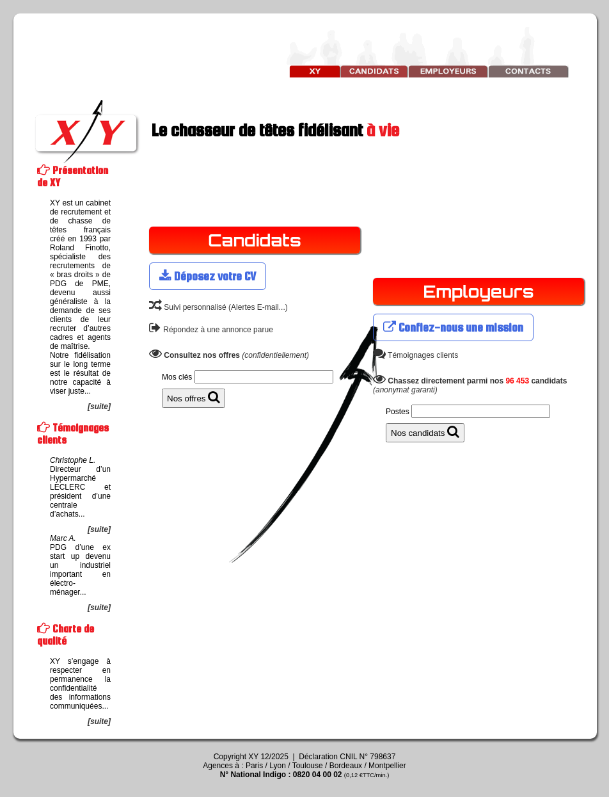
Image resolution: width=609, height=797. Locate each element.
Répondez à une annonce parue (211, 329)
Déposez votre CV (207, 276)
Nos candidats (425, 431)
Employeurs (478, 291)
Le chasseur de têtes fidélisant (216, 130)
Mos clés (177, 377)
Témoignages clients (415, 355)
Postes (397, 411)
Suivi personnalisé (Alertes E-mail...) (218, 307)
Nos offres (193, 396)
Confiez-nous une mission (453, 327)
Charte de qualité (65, 635)
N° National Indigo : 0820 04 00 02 (305, 774)
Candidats (254, 240)
